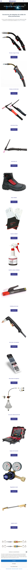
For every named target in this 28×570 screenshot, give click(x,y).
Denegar (14, 563)
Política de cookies (8, 568)
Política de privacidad (15, 568)
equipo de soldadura (21, 20)
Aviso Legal (20, 568)
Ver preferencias (14, 566)
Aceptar (14, 560)
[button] (26, 551)
